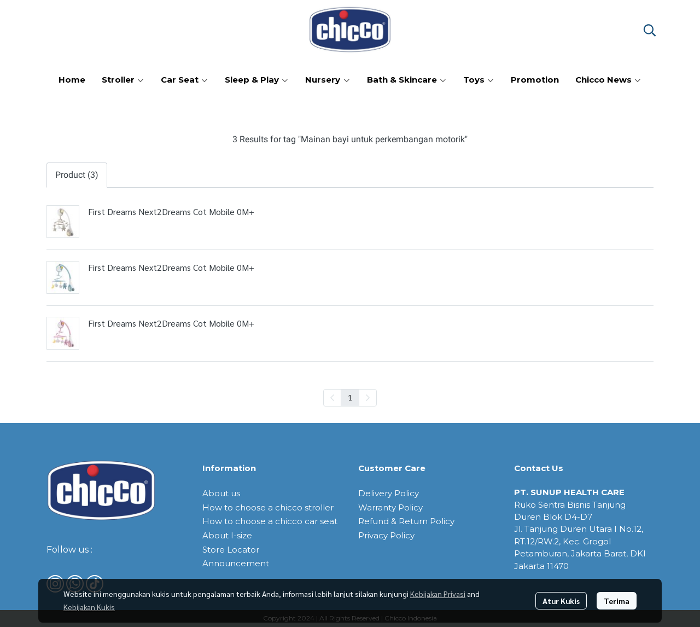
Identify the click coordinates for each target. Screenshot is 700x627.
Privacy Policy (386, 535)
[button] (649, 30)
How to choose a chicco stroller (268, 507)
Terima (616, 601)
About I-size (227, 535)
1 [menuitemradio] (350, 397)
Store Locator (230, 549)
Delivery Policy (388, 493)
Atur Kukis (561, 601)
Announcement (235, 563)
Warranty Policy (390, 507)
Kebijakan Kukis (89, 607)
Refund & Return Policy (406, 521)
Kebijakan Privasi (437, 594)
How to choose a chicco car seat (269, 521)
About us (221, 493)
